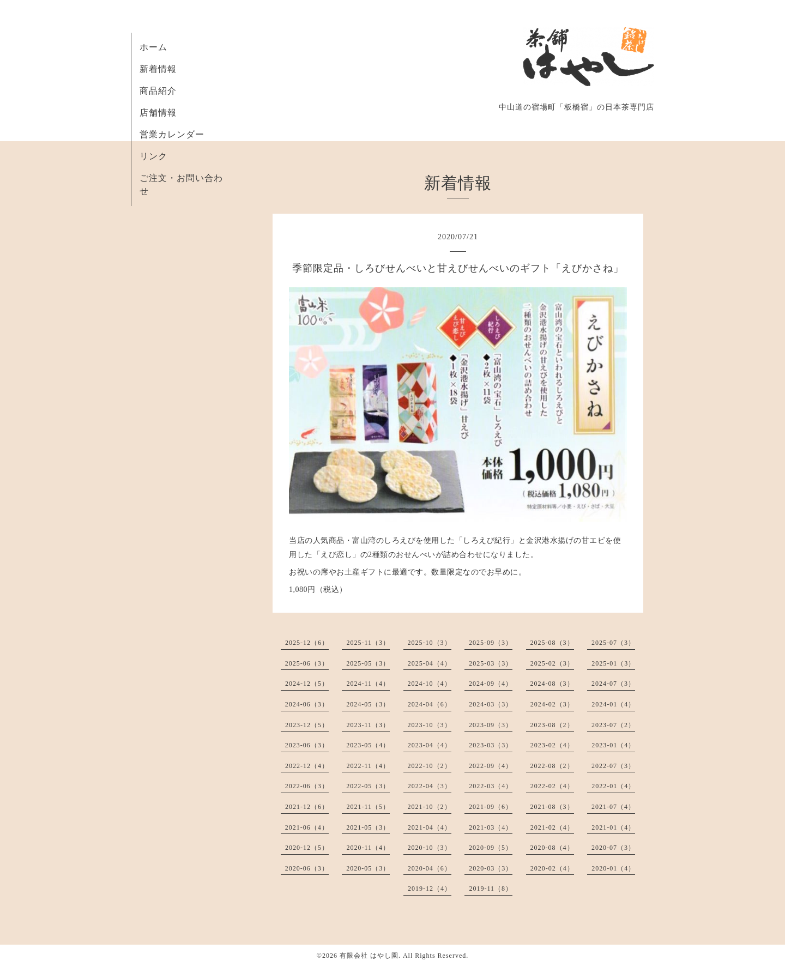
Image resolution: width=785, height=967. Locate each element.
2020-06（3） (307, 868)
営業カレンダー (172, 134)
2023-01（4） (613, 745)
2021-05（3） (368, 827)
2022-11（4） (368, 766)
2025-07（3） (613, 642)
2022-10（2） (429, 766)
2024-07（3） (613, 683)
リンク (153, 156)
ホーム (153, 47)
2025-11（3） (368, 642)
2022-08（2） (552, 766)
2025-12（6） (307, 642)
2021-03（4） (490, 827)
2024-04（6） (429, 704)
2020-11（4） (368, 847)
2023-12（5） (307, 725)
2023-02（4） (552, 745)
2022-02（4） (552, 786)
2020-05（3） (368, 868)
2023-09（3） (490, 725)
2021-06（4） (307, 827)
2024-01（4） (613, 704)
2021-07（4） (613, 807)
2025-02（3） (552, 663)
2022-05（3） (368, 786)
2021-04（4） (429, 827)
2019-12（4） (429, 888)
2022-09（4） (490, 766)
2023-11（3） (368, 725)
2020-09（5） (490, 847)
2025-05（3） (368, 663)
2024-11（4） (368, 683)
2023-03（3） (490, 745)
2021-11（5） (368, 807)
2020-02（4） (552, 868)
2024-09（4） (490, 683)
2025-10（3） (429, 642)
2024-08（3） (552, 683)
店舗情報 (158, 112)
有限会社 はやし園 (369, 955)
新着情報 (158, 69)
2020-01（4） (613, 868)
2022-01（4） (613, 786)
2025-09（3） (490, 642)
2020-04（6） (429, 868)
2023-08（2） (552, 725)
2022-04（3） (429, 786)
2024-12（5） (307, 683)
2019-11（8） (490, 888)
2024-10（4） (429, 683)
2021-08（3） (552, 807)
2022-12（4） (307, 766)
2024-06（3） (307, 704)
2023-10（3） (429, 725)
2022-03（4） (490, 786)
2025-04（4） (429, 663)
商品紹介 (158, 90)
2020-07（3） (613, 847)
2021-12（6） (307, 807)
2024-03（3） (490, 704)
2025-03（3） (490, 663)
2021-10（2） (429, 807)
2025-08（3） (552, 642)
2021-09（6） (490, 807)
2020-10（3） (429, 847)
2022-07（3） (613, 766)
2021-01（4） (613, 827)
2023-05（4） (368, 745)
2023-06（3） (307, 745)
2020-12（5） (307, 847)
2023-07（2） (613, 725)
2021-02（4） (552, 827)
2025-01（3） (613, 663)
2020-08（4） (552, 847)
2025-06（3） (307, 663)
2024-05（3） (368, 704)
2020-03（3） (490, 868)
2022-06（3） (307, 786)
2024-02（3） (552, 704)
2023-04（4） (429, 745)
